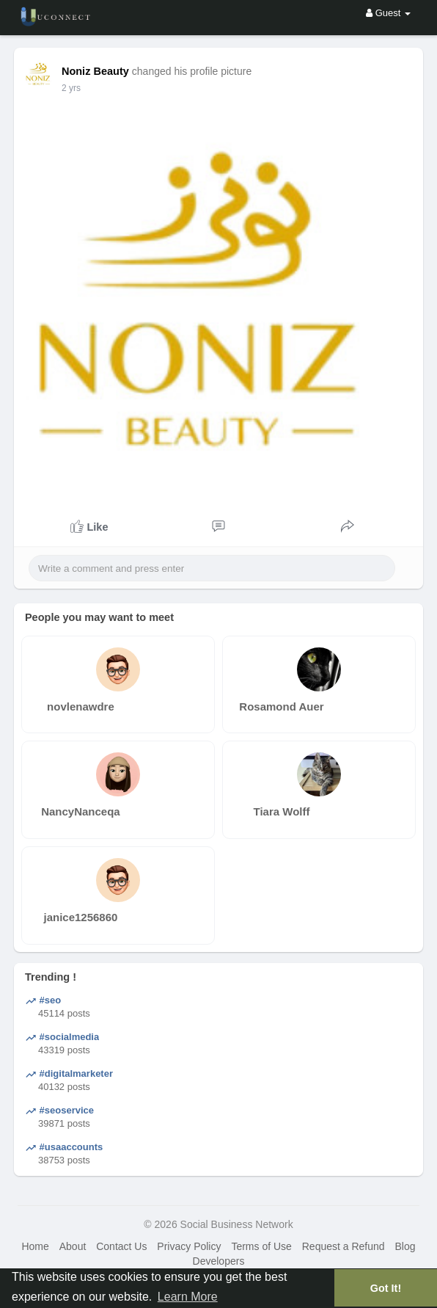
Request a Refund (343, 1246)
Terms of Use (261, 1246)
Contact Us (121, 1246)
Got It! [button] (385, 1288)
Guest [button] (388, 12)
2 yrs (71, 88)
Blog (404, 1246)
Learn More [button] (188, 1296)
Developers (219, 1261)
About (73, 1246)
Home (34, 1246)
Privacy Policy (189, 1246)
